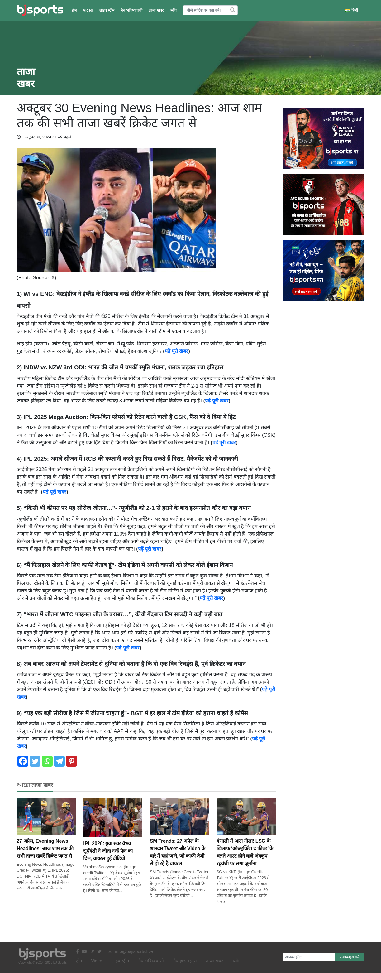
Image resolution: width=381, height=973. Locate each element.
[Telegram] (59, 761)
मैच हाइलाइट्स (185, 960)
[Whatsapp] (47, 761)
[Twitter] (35, 761)
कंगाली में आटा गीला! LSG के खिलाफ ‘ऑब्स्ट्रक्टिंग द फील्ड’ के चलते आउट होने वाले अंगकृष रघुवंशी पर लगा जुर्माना (246, 840)
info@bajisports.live (130, 951)
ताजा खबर (156, 10)
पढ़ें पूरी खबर (176, 351)
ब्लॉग (173, 10)
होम (74, 10)
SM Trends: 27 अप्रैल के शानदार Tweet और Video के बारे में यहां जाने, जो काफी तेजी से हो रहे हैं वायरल (179, 840)
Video (88, 10)
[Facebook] (22, 761)
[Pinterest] (71, 761)
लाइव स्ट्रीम (106, 10)
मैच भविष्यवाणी (131, 10)
